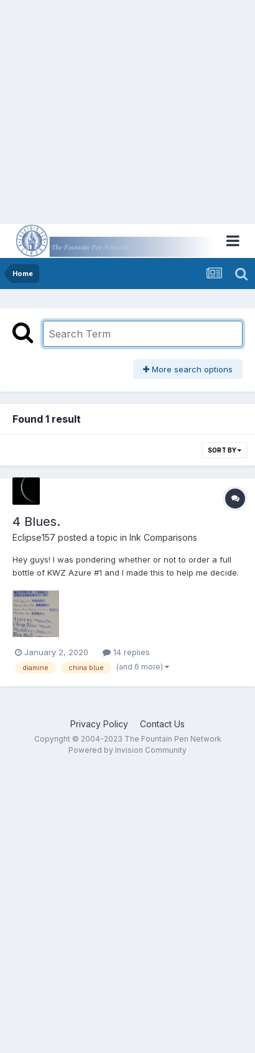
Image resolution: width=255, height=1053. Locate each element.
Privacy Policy (99, 724)
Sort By (224, 450)
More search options (188, 369)
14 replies (126, 652)
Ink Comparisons (163, 537)
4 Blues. (36, 521)
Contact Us (162, 724)
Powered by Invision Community (127, 750)
